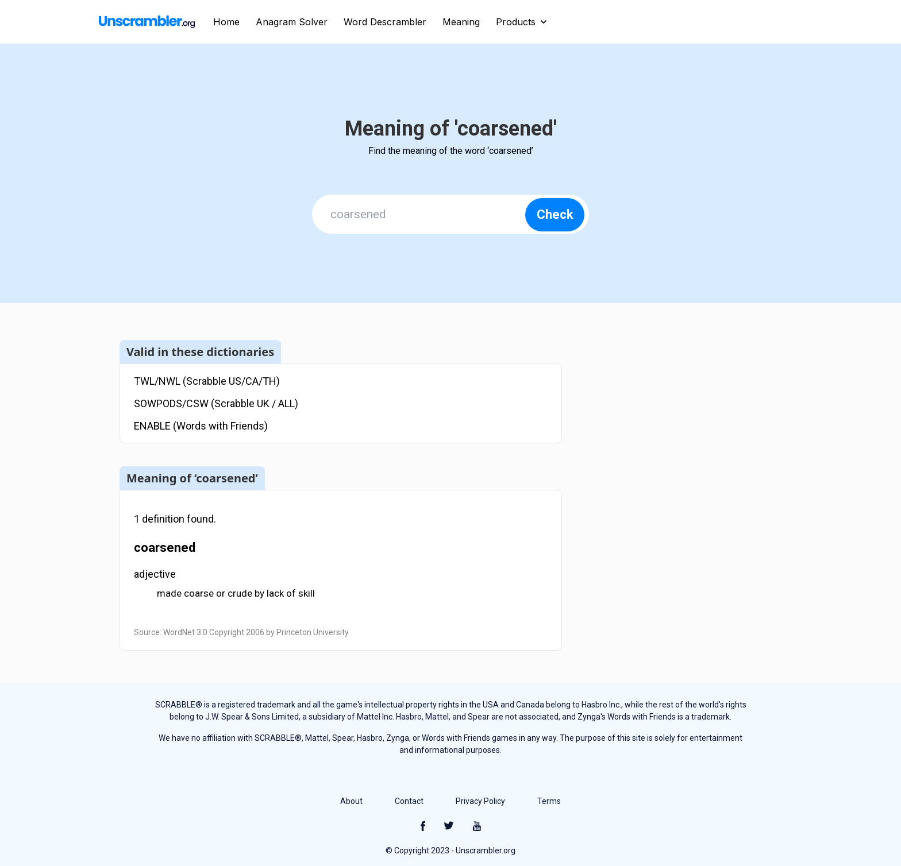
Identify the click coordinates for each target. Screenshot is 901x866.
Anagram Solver (292, 22)
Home (226, 22)
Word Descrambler (385, 22)
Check (555, 214)
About (351, 801)
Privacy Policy (480, 801)
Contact (409, 801)
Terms (549, 801)
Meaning (461, 22)
